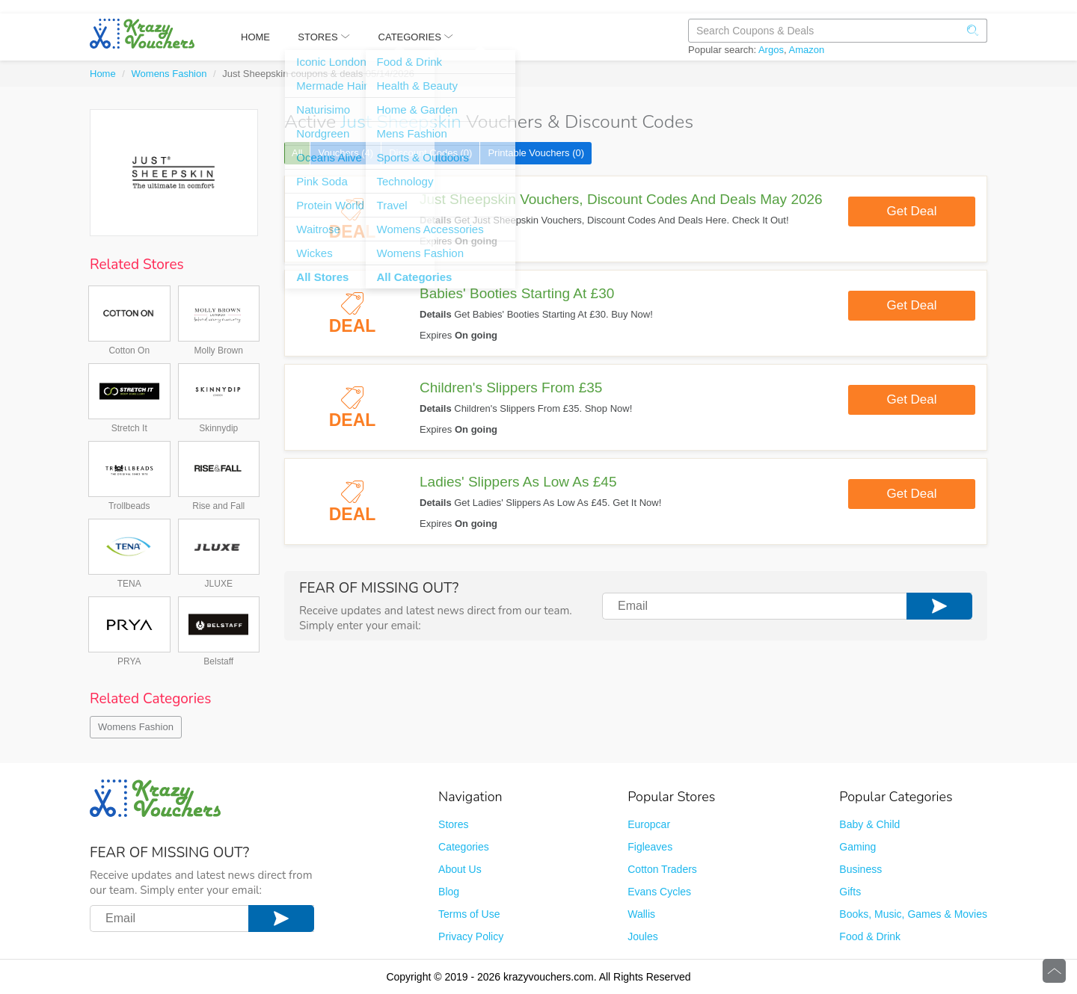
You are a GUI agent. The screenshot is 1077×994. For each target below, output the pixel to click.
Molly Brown (218, 350)
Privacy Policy (470, 936)
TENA (129, 583)
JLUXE (219, 583)
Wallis (641, 914)
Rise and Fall (218, 506)
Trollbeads (129, 506)
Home (103, 73)
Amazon (807, 49)
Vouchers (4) (345, 152)
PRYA (129, 661)
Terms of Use (469, 914)
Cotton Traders (662, 869)
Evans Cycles (659, 892)
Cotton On (129, 350)
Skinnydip (218, 428)
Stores (453, 824)
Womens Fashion (169, 73)
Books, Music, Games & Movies (913, 914)
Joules (642, 936)
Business (860, 869)
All (297, 152)
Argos (771, 49)
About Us (460, 869)
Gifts (850, 892)
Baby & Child (869, 824)
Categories (463, 847)
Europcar (649, 824)
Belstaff (218, 661)
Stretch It (129, 428)
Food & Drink (869, 936)
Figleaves (650, 847)
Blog (448, 892)
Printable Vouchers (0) (536, 152)
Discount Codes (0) (430, 152)
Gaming (857, 847)
